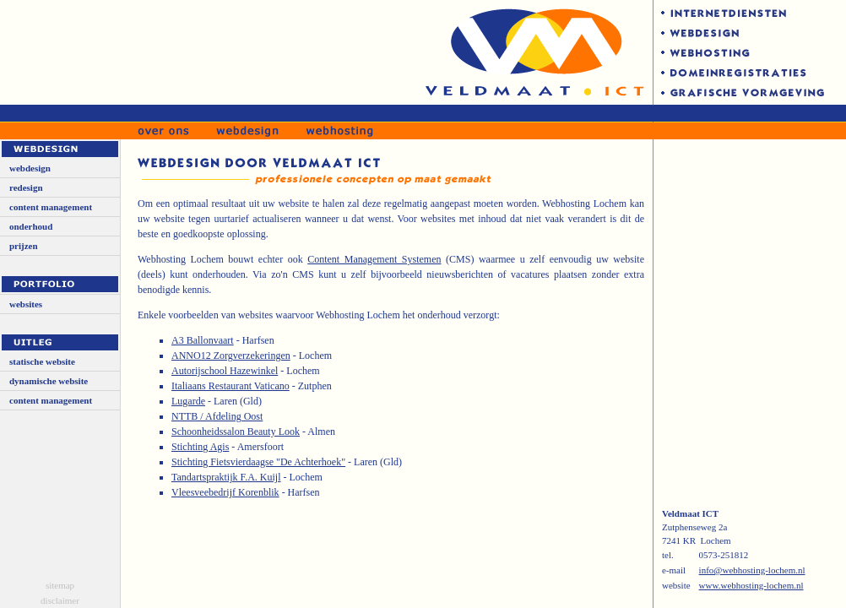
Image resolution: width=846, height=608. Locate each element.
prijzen (23, 246)
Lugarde (188, 401)
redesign (26, 187)
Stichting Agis (200, 447)
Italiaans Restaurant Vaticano (230, 386)
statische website (42, 361)
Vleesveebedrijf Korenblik (225, 492)
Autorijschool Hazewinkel (224, 371)
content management (50, 207)
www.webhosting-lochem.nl (751, 585)
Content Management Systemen (374, 259)
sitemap (60, 585)
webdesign (30, 168)
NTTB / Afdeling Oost (217, 416)
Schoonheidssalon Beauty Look (235, 431)
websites (25, 304)
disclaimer (60, 600)
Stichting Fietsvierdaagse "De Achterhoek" (258, 462)
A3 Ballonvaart (202, 340)
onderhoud (30, 226)
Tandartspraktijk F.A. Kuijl (226, 477)
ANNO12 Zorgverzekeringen (230, 355)
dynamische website (48, 381)
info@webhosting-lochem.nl (752, 570)
